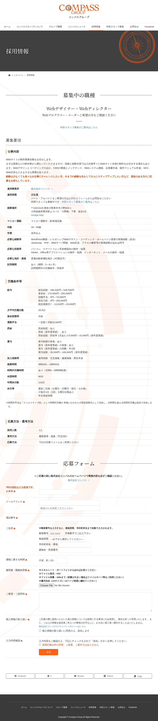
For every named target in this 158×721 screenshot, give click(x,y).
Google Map (37, 214)
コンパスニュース (77, 27)
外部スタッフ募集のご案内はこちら (79, 127)
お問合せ (134, 27)
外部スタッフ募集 (115, 27)
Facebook (149, 27)
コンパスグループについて (29, 27)
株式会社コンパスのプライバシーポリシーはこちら (64, 626)
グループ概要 (55, 27)
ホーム (7, 27)
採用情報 (96, 27)
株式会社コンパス (42, 188)
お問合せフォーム (78, 198)
